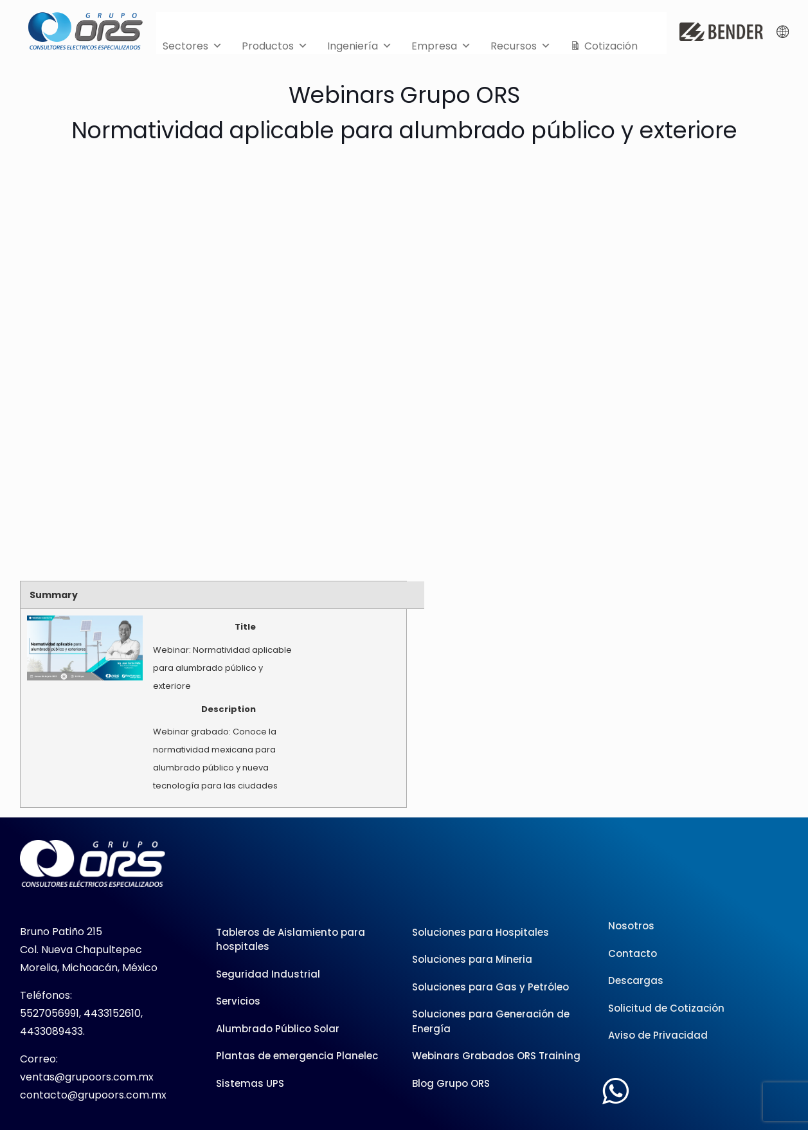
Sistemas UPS (250, 1083)
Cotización (611, 46)
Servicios (238, 1001)
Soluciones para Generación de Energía (491, 1021)
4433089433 (51, 1031)
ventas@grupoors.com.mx (87, 1077)
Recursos (520, 43)
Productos (275, 43)
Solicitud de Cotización (666, 1008)
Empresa (441, 43)
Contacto (632, 953)
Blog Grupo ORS (451, 1083)
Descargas (635, 980)
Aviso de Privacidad (658, 1035)
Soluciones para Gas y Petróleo (490, 987)
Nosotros (631, 926)
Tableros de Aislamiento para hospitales (290, 939)
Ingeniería (359, 43)
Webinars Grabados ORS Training (496, 1055)
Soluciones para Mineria (472, 959)
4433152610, (113, 1013)
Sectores (192, 43)
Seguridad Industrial (268, 974)
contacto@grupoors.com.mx (93, 1095)
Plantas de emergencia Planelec (297, 1055)
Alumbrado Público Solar (277, 1028)
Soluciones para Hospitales (480, 932)
